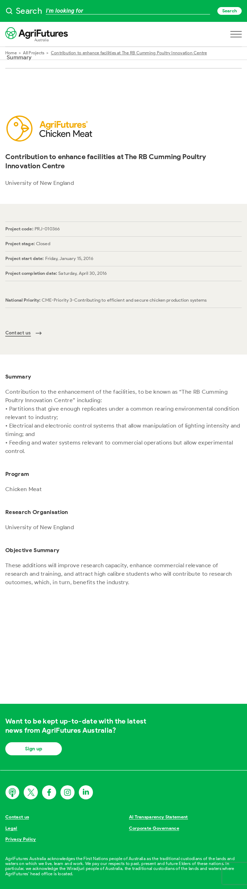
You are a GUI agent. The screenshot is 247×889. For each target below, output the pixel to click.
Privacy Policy (20, 839)
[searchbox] (123, 11)
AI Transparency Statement (158, 817)
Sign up (33, 749)
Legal (11, 828)
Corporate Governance (154, 828)
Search (229, 10)
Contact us (17, 817)
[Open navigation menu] (236, 34)
